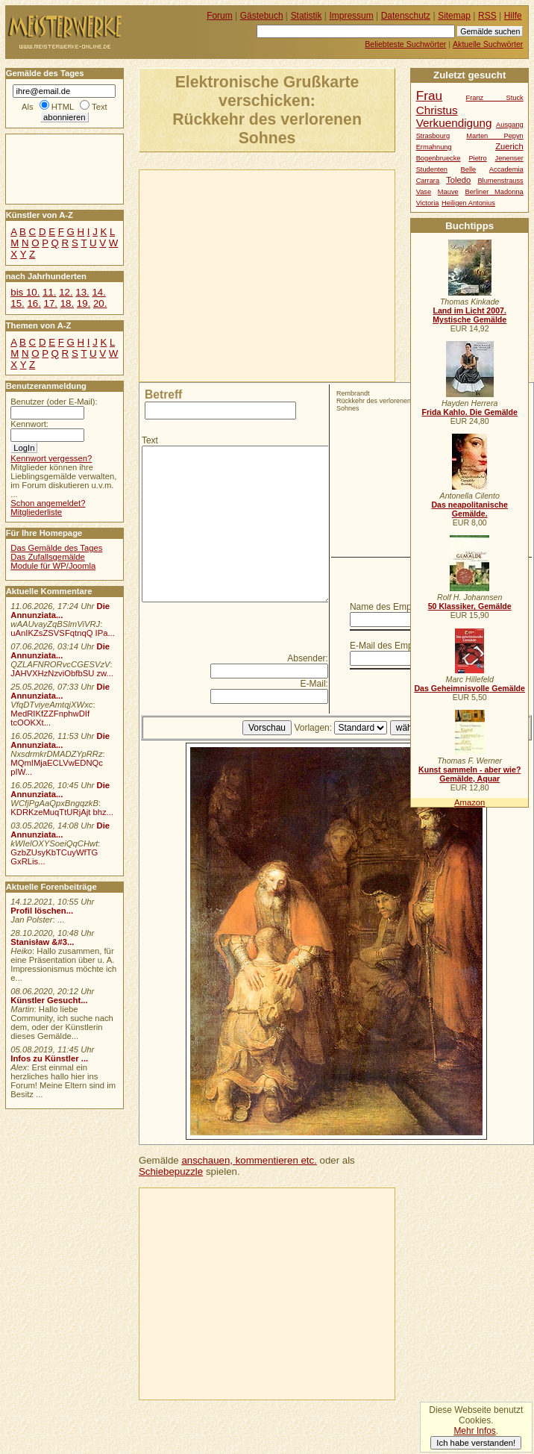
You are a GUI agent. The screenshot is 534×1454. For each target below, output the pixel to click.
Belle (469, 169)
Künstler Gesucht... (48, 1000)
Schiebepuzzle (171, 1171)
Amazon (469, 802)
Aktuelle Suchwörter (488, 44)
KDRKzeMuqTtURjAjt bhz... (61, 812)
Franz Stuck (495, 98)
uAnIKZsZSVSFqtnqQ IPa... (62, 632)
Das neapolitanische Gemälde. (469, 509)
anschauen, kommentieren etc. (248, 1160)
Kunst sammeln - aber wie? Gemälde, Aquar (469, 774)
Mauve (448, 192)
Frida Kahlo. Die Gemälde (469, 412)
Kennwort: (29, 423)
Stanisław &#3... (42, 941)
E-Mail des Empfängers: (397, 645)
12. (65, 292)
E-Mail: (314, 683)
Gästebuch (261, 15)
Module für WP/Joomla (52, 565)
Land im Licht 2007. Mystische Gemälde (469, 315)
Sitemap (454, 15)
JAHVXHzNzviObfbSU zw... (61, 673)
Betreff (163, 394)
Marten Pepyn (494, 136)
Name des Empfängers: (397, 607)
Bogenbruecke (438, 158)
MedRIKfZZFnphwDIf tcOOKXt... (49, 718)
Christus (437, 110)
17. (50, 303)
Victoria (427, 203)
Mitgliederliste (36, 512)
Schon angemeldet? (47, 503)
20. (100, 303)
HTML (62, 106)
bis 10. (25, 292)
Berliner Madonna (494, 192)
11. (49, 292)
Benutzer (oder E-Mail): (53, 401)
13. (82, 292)
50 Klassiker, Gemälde (470, 606)
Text (150, 440)
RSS (487, 15)
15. (17, 303)
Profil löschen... (41, 910)
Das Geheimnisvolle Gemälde (469, 688)
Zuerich (509, 146)
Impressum (352, 15)
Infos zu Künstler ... (49, 1058)
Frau (429, 95)
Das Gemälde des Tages (56, 547)
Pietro (477, 158)
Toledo (458, 179)
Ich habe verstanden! (475, 1442)
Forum (220, 15)
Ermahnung (434, 147)
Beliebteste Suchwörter (405, 44)
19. (83, 303)
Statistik (306, 15)
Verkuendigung (454, 122)
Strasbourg (433, 136)
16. (33, 303)
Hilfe (513, 15)
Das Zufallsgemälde (47, 556)
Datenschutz (405, 15)
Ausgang (510, 124)
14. (98, 292)
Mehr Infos (474, 1431)
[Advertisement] (269, 274)
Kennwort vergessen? (51, 458)
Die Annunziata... (60, 611)
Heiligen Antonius (468, 203)
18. (67, 303)
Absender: (307, 658)
